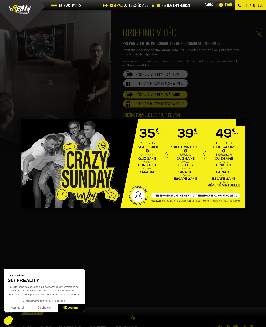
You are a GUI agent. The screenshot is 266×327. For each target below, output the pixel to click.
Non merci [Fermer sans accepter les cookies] (17, 307)
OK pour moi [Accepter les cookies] (71, 307)
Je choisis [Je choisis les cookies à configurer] (44, 307)
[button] (8, 320)
